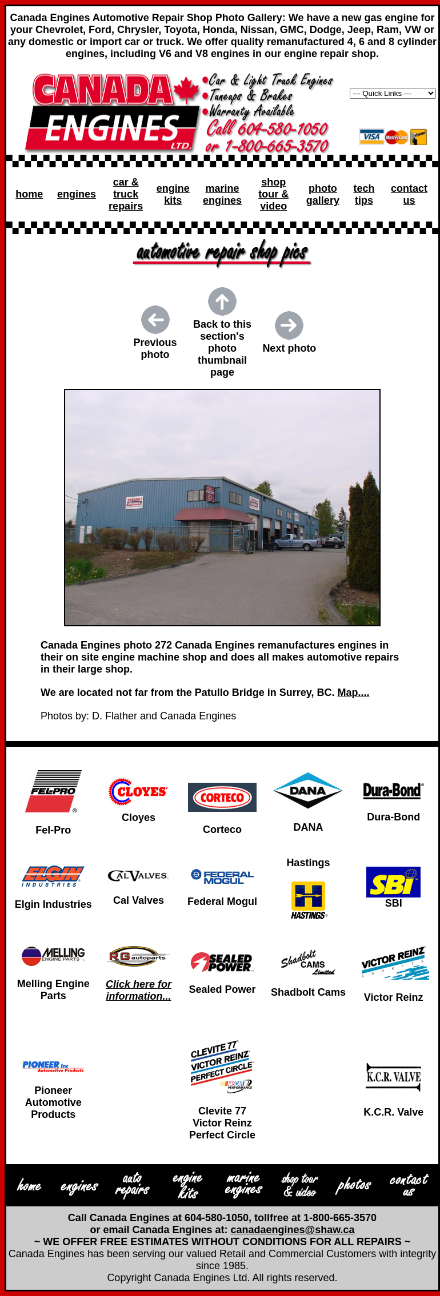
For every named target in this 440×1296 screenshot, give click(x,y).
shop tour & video (273, 194)
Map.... (353, 692)
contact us (409, 194)
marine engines (222, 194)
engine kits (173, 194)
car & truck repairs (126, 194)
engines (76, 194)
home (29, 194)
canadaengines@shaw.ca (293, 1229)
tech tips (363, 194)
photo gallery (322, 194)
